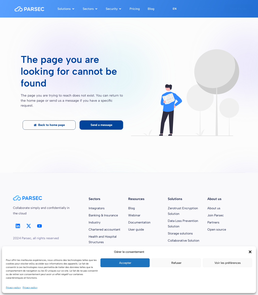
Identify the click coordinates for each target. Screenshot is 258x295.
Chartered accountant (104, 229)
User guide (136, 229)
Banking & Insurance (103, 215)
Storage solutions (180, 233)
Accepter (125, 263)
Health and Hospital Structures (103, 239)
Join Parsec (215, 215)
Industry (94, 222)
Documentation (139, 222)
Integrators (97, 208)
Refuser (176, 263)
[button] (250, 252)
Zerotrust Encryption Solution (183, 211)
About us (213, 208)
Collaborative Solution (183, 240)
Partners (213, 222)
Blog (131, 208)
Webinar (134, 215)
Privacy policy (13, 287)
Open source (216, 229)
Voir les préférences (227, 263)
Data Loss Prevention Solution (183, 223)
